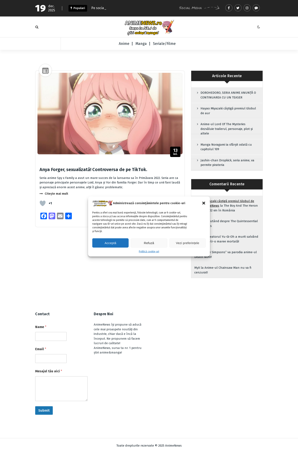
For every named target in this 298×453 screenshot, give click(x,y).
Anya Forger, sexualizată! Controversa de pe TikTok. (93, 169)
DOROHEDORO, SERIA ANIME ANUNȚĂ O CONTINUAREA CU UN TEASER (228, 95)
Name (40, 280)
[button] (204, 204)
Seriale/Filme (164, 43)
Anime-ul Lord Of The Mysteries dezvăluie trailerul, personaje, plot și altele (227, 128)
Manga (141, 43)
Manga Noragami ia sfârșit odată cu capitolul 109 (226, 147)
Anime (124, 43)
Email (40, 302)
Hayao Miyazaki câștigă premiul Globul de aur (228, 111)
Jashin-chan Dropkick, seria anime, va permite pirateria (227, 162)
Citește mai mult (56, 193)
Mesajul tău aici (48, 324)
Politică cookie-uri (149, 252)
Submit (44, 363)
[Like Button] (43, 203)
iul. (175, 152)
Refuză (149, 243)
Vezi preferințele (187, 243)
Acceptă (110, 243)
